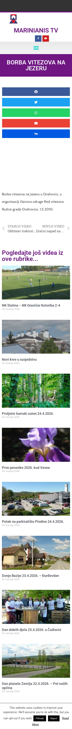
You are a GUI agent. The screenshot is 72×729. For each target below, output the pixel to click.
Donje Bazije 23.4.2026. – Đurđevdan (30, 576)
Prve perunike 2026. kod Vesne (26, 468)
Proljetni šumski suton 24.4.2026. (28, 414)
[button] (36, 48)
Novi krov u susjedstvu (19, 359)
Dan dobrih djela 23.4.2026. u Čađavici (31, 630)
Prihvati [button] (40, 718)
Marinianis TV (36, 30)
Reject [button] (53, 718)
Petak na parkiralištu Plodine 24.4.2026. (33, 522)
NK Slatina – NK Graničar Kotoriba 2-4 (31, 305)
